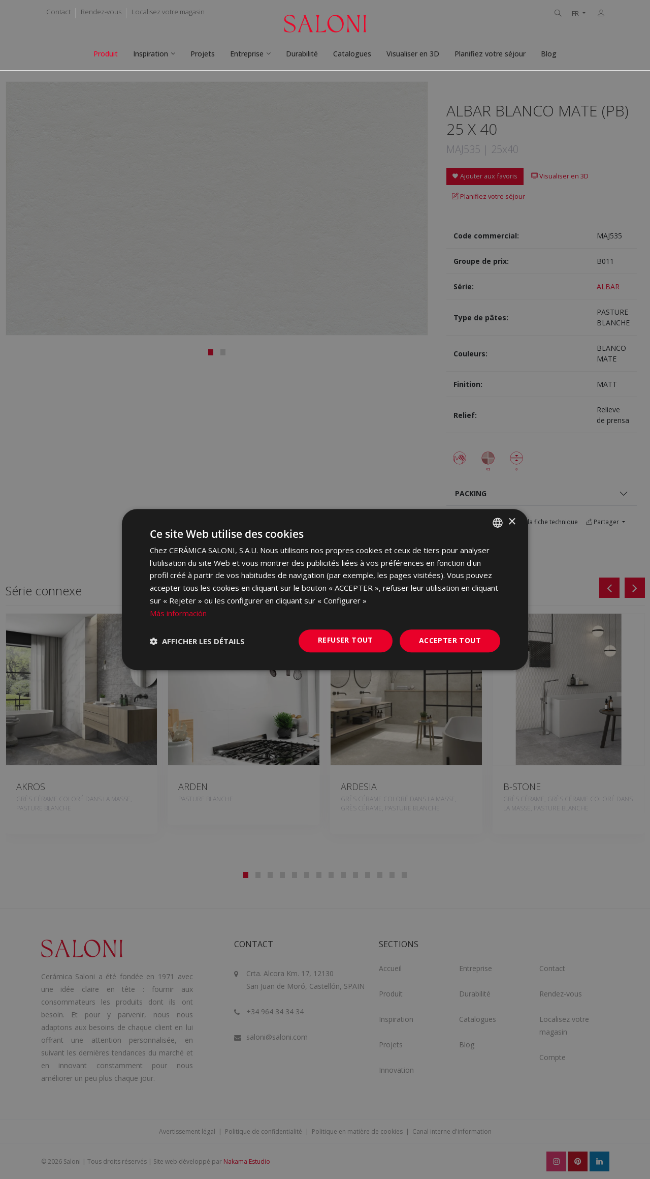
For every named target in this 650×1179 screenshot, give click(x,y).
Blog (549, 53)
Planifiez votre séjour (490, 53)
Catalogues (352, 53)
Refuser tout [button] (345, 640)
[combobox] (498, 523)
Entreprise (247, 53)
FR (576, 13)
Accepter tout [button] (450, 641)
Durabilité (302, 53)
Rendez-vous (101, 11)
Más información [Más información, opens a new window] (178, 613)
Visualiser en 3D (412, 53)
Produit (105, 53)
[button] (197, 641)
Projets (202, 53)
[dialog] (325, 590)
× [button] (511, 522)
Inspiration (150, 53)
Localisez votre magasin (168, 11)
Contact (58, 11)
